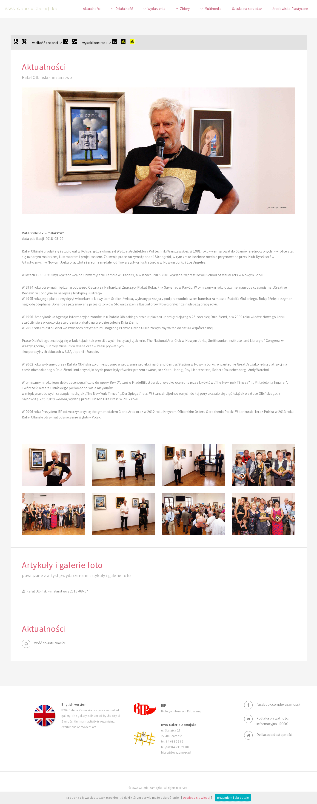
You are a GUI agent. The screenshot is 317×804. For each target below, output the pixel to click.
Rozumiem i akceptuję (233, 797)
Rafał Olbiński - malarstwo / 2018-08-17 (56, 591)
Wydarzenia (156, 8)
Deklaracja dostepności (274, 734)
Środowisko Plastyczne (290, 8)
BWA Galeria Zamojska (31, 9)
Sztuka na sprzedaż (247, 8)
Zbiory (185, 8)
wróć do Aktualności (49, 643)
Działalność (124, 8)
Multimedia (213, 8)
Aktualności (91, 8)
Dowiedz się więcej (196, 797)
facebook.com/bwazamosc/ (278, 704)
